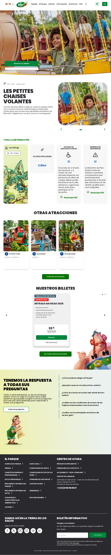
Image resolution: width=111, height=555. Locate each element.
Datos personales (13, 479)
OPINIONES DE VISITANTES (39, 479)
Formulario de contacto (68, 468)
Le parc (10, 13)
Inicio (5, 13)
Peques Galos (19, 13)
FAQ (80, 4)
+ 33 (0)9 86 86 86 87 (67, 488)
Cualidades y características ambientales (12, 500)
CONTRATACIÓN (36, 484)
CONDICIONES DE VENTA (39, 468)
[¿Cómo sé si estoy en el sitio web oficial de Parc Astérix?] (83, 394)
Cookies (8, 507)
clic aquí (76, 543)
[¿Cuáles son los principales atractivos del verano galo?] (83, 414)
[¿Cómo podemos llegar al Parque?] (77, 378)
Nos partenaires (36, 497)
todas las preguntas (16, 409)
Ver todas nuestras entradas (55, 354)
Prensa (8, 468)
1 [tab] (80, 129)
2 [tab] (83, 129)
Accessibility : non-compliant (70, 472)
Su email (61, 535)
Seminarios (34, 491)
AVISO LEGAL (34, 464)
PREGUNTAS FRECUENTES (67, 464)
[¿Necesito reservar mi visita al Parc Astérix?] (81, 385)
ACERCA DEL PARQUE (13, 464)
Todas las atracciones (55, 276)
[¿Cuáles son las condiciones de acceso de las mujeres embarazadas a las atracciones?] (83, 404)
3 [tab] (85, 129)
